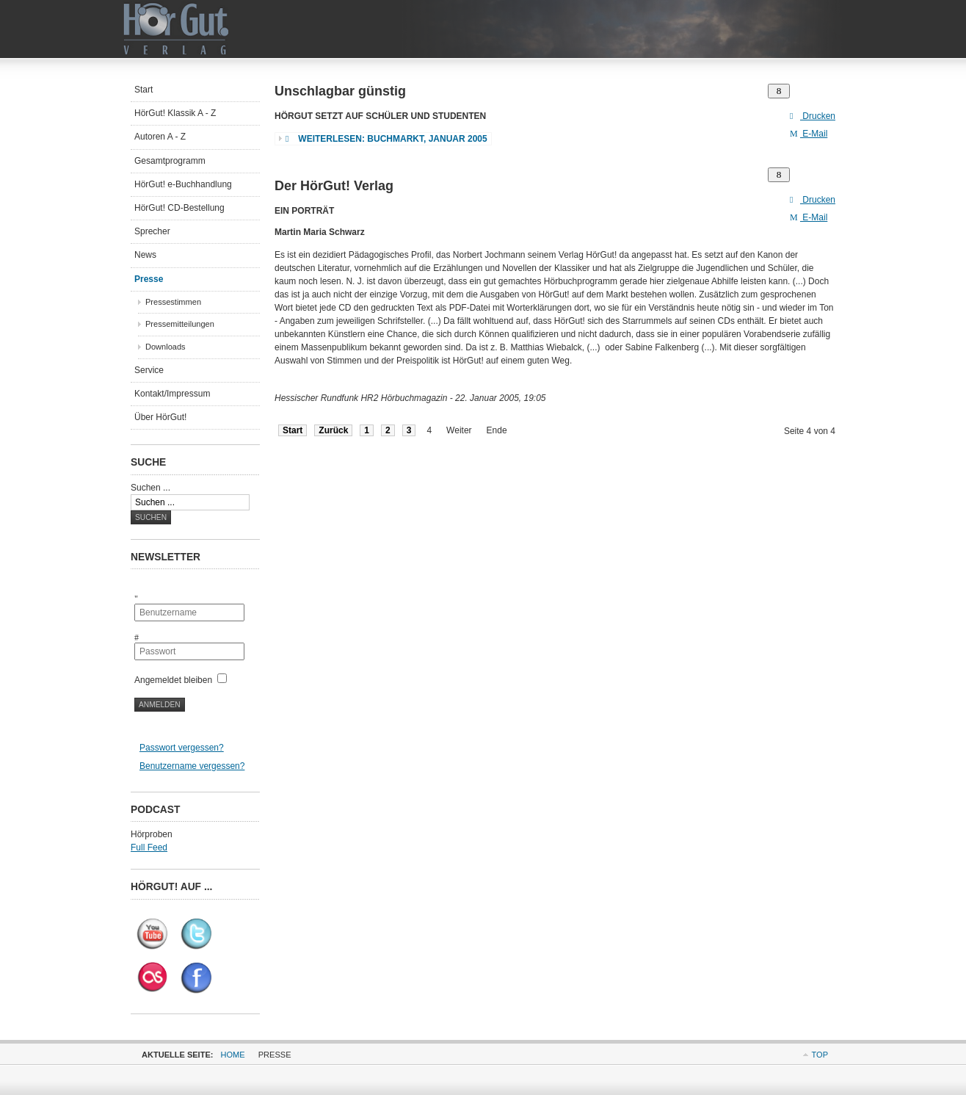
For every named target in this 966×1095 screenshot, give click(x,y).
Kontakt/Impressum (172, 394)
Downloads (165, 346)
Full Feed (149, 847)
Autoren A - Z (160, 136)
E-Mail (808, 134)
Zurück (333, 430)
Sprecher (152, 231)
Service (149, 370)
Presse (148, 279)
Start (292, 430)
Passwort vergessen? (181, 747)
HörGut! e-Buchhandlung (183, 184)
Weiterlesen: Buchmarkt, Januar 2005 (386, 139)
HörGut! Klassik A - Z (175, 113)
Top (820, 1054)
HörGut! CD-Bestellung (179, 208)
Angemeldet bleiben (173, 680)
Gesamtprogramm (170, 161)
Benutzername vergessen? (191, 766)
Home (233, 1054)
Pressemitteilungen (179, 323)
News (145, 255)
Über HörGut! (160, 417)
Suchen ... (150, 488)
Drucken (812, 116)
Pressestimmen (173, 301)
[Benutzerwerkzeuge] (779, 91)
